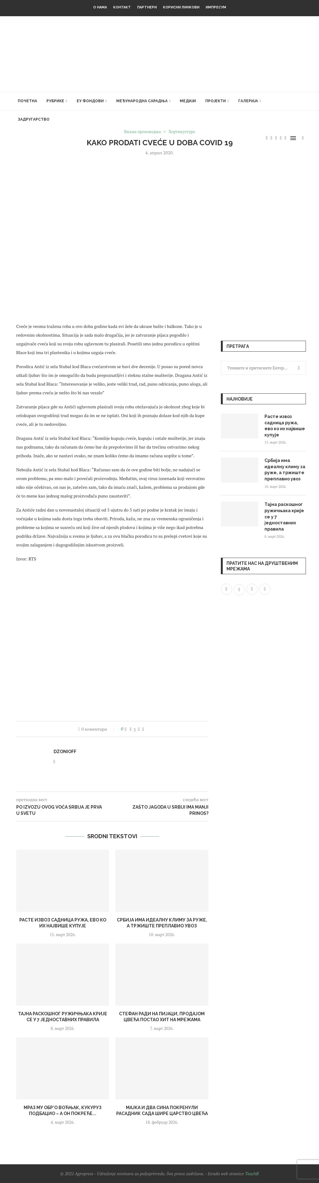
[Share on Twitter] (135, 729)
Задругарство (34, 119)
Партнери (147, 7)
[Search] (303, 138)
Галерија (248, 101)
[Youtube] (281, 138)
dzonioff (65, 751)
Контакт (122, 7)
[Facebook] (266, 138)
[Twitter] (271, 138)
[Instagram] (276, 138)
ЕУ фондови (90, 101)
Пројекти (215, 101)
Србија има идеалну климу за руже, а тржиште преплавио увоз (284, 469)
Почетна (27, 101)
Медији (188, 101)
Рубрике (55, 101)
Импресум (216, 7)
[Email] (285, 138)
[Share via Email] (143, 729)
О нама (100, 7)
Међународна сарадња (142, 101)
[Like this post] (125, 729)
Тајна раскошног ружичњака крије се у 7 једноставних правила (284, 516)
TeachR (252, 1173)
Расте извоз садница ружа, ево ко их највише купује (284, 425)
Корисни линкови (181, 7)
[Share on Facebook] (130, 729)
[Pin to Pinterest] (139, 729)
